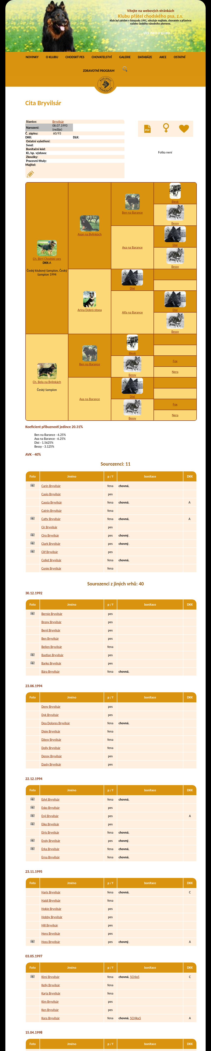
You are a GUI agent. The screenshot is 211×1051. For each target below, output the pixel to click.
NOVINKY (32, 9)
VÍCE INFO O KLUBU (156, 33)
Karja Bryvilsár (50, 945)
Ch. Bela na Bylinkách (47, 334)
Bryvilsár (58, 74)
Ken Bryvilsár (50, 962)
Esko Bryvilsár (50, 760)
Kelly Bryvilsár (50, 937)
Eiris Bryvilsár (50, 785)
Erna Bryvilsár (50, 809)
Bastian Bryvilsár (52, 607)
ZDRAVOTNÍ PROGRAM (99, 23)
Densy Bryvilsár (51, 708)
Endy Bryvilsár (50, 793)
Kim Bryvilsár (50, 954)
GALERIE (125, 9)
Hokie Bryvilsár (51, 861)
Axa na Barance (132, 200)
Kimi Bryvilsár (50, 929)
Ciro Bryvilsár (50, 488)
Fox (175, 313)
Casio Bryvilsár (51, 446)
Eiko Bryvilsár (50, 776)
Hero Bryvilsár (50, 886)
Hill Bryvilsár (49, 877)
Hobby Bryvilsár (51, 869)
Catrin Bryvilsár (51, 463)
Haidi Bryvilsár (51, 853)
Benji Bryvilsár (50, 582)
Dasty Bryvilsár (51, 716)
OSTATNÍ (179, 9)
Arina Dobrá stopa (89, 262)
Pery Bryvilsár (50, 1005)
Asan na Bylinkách (90, 186)
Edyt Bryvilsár (50, 752)
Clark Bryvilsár (50, 496)
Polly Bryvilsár (50, 1022)
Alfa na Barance (132, 265)
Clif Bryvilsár (49, 504)
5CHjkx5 (135, 970)
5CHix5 (134, 929)
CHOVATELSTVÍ (102, 9)
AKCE (162, 9)
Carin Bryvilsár (51, 438)
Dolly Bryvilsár (50, 700)
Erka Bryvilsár (50, 801)
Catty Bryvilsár (51, 471)
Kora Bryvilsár (50, 970)
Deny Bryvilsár (51, 659)
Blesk (175, 154)
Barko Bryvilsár (51, 615)
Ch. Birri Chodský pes (47, 211)
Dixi (175, 197)
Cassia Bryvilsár (51, 454)
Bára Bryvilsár (50, 624)
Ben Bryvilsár (50, 591)
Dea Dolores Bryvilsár (55, 675)
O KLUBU (52, 9)
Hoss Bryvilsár (50, 894)
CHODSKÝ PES (75, 9)
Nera (175, 324)
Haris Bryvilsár (51, 844)
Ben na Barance (132, 165)
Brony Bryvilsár (51, 574)
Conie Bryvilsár (51, 521)
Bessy (175, 175)
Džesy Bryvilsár (51, 692)
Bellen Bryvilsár (51, 599)
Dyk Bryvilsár (50, 667)
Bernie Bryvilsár (51, 566)
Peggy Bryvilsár (51, 1014)
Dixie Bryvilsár (50, 683)
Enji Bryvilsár (50, 768)
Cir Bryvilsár (49, 479)
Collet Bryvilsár (51, 512)
